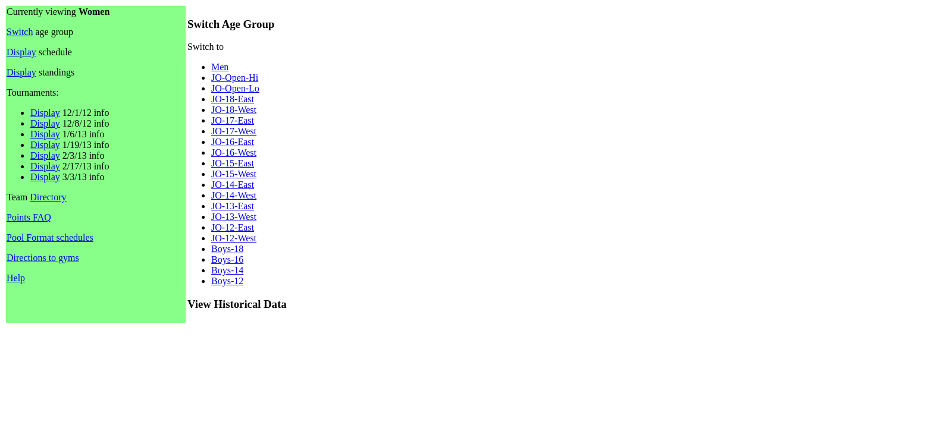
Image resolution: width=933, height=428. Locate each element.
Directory (48, 197)
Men (219, 67)
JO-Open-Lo (235, 88)
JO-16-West (233, 152)
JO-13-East (232, 206)
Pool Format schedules (50, 237)
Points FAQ (29, 217)
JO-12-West (233, 238)
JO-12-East (232, 227)
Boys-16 (227, 259)
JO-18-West (233, 110)
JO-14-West (233, 195)
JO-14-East (232, 185)
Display (21, 52)
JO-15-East (232, 163)
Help (16, 278)
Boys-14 (227, 270)
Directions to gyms (43, 258)
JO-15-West (233, 174)
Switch (20, 32)
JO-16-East (232, 142)
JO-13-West (233, 217)
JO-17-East (232, 120)
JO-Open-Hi (234, 78)
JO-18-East (232, 99)
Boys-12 (227, 281)
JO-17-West (233, 131)
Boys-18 (227, 249)
